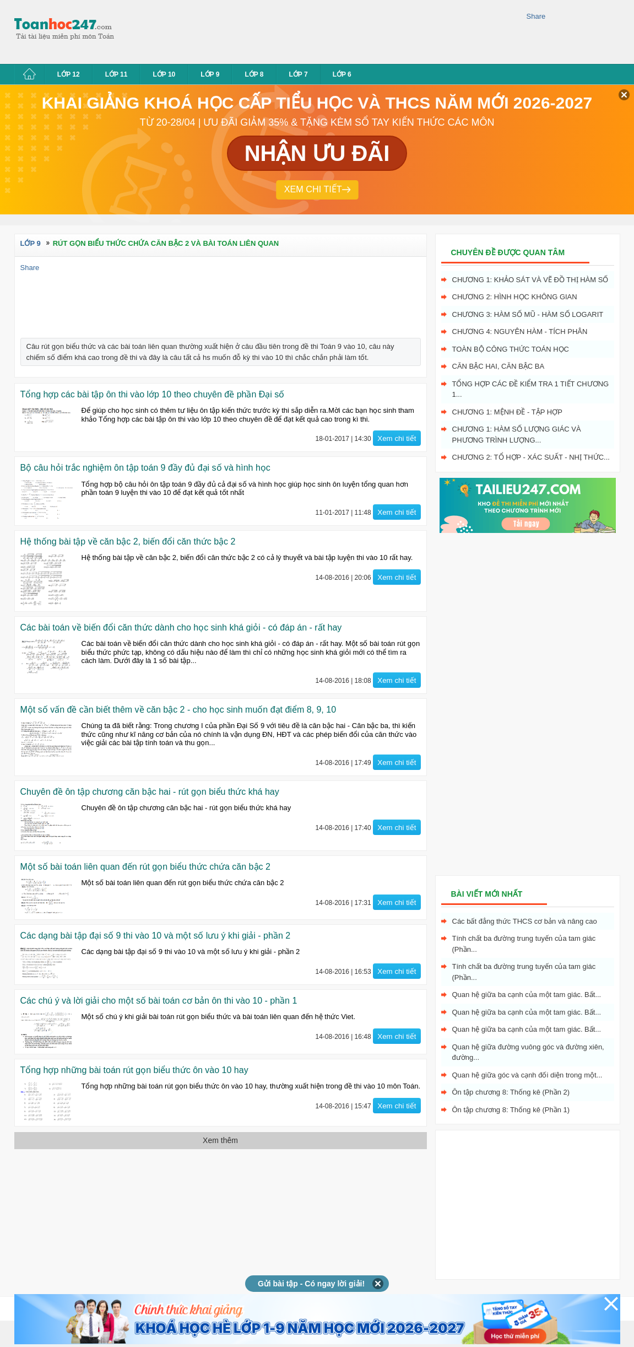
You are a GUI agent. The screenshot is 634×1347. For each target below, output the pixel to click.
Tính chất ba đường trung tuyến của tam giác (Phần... (524, 943)
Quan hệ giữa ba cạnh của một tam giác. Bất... (527, 994)
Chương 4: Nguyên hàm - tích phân (520, 331)
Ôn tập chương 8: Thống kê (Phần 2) (511, 1092)
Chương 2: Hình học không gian (514, 297)
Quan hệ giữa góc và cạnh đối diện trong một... (527, 1075)
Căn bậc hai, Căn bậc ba (498, 366)
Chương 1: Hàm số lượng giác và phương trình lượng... (516, 434)
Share (536, 16)
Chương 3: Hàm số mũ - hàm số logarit (528, 314)
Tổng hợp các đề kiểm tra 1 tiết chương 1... (530, 389)
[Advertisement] (324, 30)
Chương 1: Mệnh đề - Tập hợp (507, 412)
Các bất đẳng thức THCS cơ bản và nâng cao (524, 921)
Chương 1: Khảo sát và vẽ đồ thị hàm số (530, 280)
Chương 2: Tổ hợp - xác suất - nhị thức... (531, 457)
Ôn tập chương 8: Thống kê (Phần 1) (511, 1110)
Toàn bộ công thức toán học (511, 349)
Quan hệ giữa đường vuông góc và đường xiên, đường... (528, 1052)
